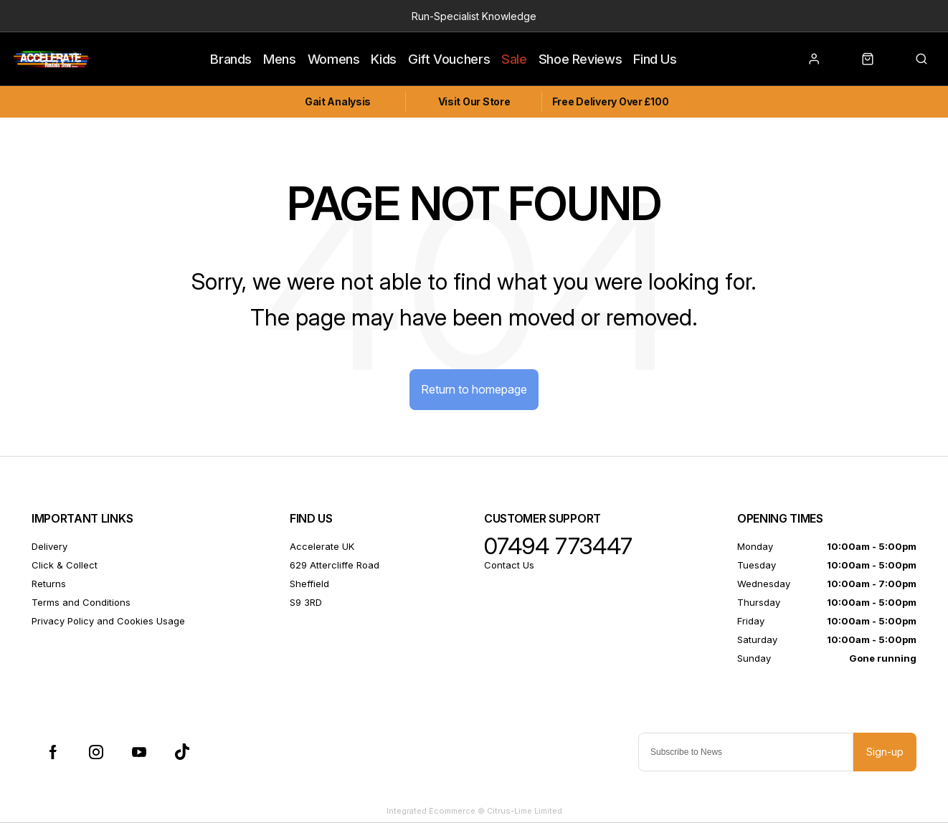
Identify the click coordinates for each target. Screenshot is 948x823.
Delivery (49, 546)
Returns (49, 583)
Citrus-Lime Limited (524, 811)
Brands (231, 59)
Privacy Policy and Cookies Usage (108, 621)
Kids (384, 59)
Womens (334, 59)
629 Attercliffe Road (334, 565)
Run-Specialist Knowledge (474, 16)
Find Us (654, 59)
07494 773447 (558, 546)
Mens (279, 59)
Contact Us (509, 565)
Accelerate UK (322, 546)
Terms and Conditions (81, 602)
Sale (514, 59)
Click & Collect (65, 565)
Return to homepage (474, 389)
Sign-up (885, 752)
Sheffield (309, 583)
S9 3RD (306, 602)
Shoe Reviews (580, 59)
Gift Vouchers (449, 59)
